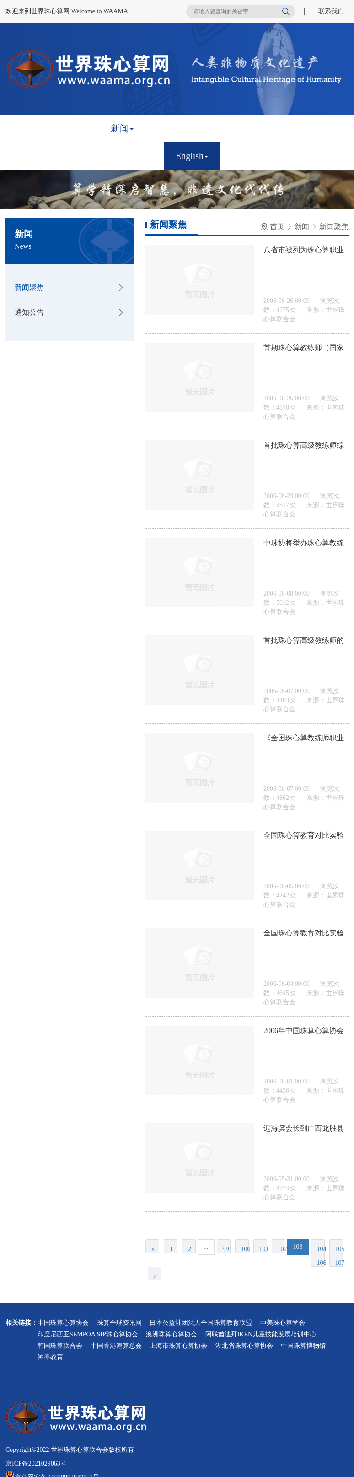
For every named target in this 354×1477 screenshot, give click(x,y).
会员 (215, 128)
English (192, 156)
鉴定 (28, 156)
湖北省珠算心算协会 (244, 1345)
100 (245, 1249)
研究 (308, 128)
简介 (75, 128)
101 (263, 1249)
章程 (168, 128)
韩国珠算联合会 (60, 1345)
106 (321, 1262)
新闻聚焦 (29, 287)
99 (226, 1249)
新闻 (122, 128)
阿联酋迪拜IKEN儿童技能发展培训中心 (260, 1334)
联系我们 (331, 11)
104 (321, 1249)
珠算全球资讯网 (119, 1322)
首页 (28, 128)
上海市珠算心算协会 (178, 1345)
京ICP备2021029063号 (36, 1463)
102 (281, 1249)
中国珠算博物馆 (303, 1345)
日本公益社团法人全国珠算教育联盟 (201, 1322)
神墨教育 (50, 1357)
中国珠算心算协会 (63, 1322)
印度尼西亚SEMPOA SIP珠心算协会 (88, 1334)
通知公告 (29, 312)
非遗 (262, 128)
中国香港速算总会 (116, 1345)
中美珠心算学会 (282, 1322)
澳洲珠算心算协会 (171, 1334)
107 (339, 1262)
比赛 (75, 156)
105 (339, 1249)
